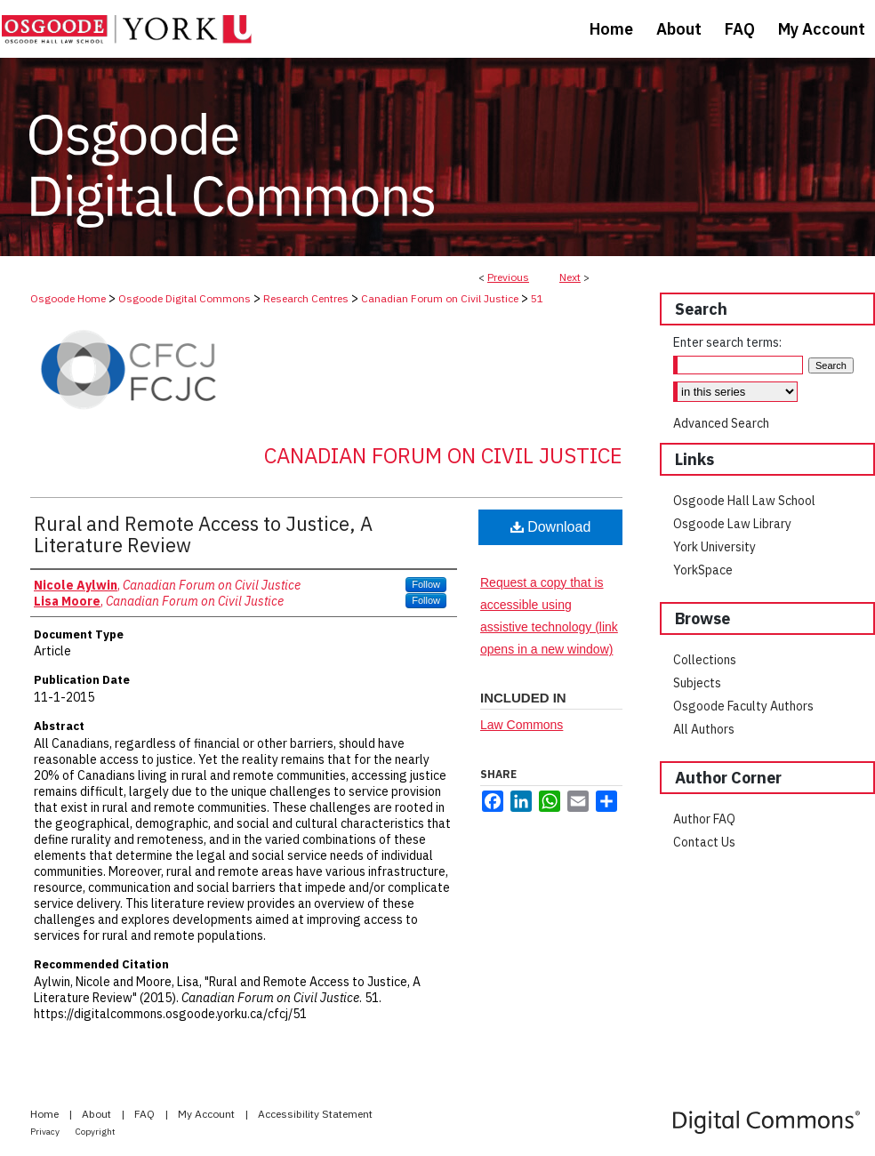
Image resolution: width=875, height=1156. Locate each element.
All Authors (704, 729)
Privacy (45, 1131)
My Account (207, 1113)
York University (714, 547)
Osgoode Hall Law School (744, 501)
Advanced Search (721, 423)
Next (570, 277)
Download (550, 526)
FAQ (145, 1113)
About (98, 1113)
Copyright (96, 1131)
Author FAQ (704, 819)
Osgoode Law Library (732, 524)
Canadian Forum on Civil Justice (439, 298)
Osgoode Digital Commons (184, 298)
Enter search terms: (727, 342)
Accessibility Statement (315, 1113)
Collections (704, 660)
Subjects (697, 683)
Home (45, 1113)
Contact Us (704, 842)
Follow (426, 584)
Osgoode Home (68, 298)
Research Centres (306, 298)
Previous (508, 277)
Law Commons (521, 725)
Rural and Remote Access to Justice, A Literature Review (203, 534)
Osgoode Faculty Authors (743, 706)
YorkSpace (703, 570)
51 (537, 298)
